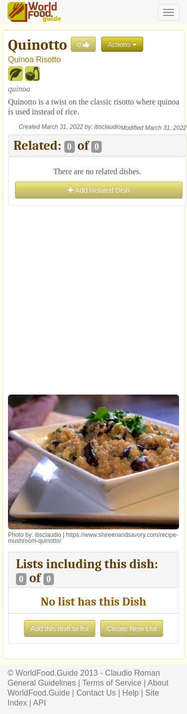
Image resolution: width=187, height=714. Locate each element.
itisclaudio (107, 126)
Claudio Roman (132, 673)
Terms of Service (112, 683)
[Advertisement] (93, 301)
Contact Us (96, 693)
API (39, 703)
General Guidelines (41, 683)
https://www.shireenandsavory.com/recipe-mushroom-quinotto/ (93, 537)
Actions (122, 44)
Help (130, 693)
